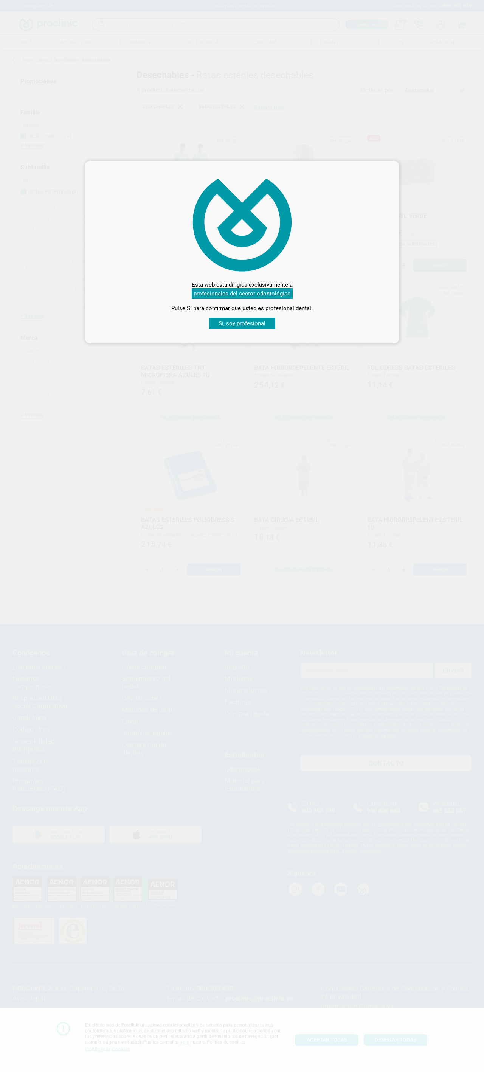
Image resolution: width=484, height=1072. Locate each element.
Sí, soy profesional (242, 323)
